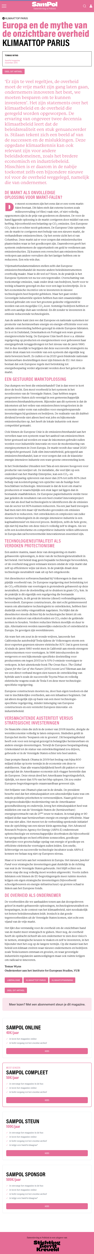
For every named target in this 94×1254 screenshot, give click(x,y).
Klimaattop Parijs (36, 980)
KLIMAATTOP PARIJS (15, 18)
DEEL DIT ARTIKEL (13, 71)
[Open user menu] (91, 6)
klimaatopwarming (62, 980)
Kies (47, 1051)
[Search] (84, 6)
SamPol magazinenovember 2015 (12, 61)
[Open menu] (4, 6)
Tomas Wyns (11, 55)
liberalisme (13, 980)
